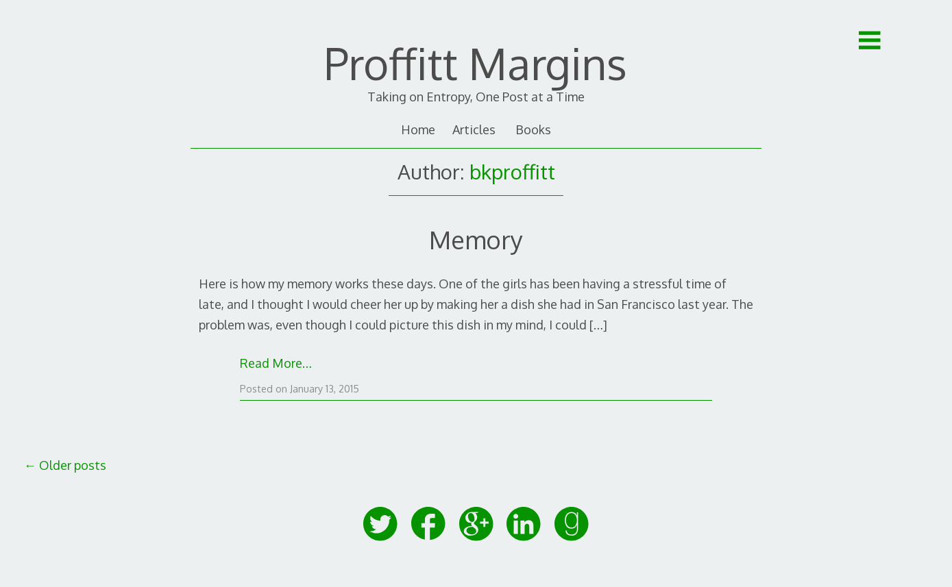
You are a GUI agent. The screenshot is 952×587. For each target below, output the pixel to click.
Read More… (276, 363)
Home (418, 129)
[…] (598, 324)
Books (533, 129)
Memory (476, 239)
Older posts (65, 465)
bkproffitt (512, 171)
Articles (474, 129)
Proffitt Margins (475, 63)
